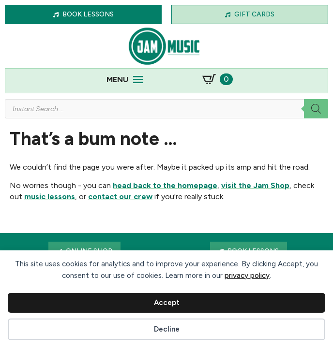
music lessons (49, 196)
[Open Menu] (138, 79)
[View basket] (217, 79)
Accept (167, 302)
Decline (167, 329)
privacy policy (247, 275)
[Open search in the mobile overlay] (166, 108)
